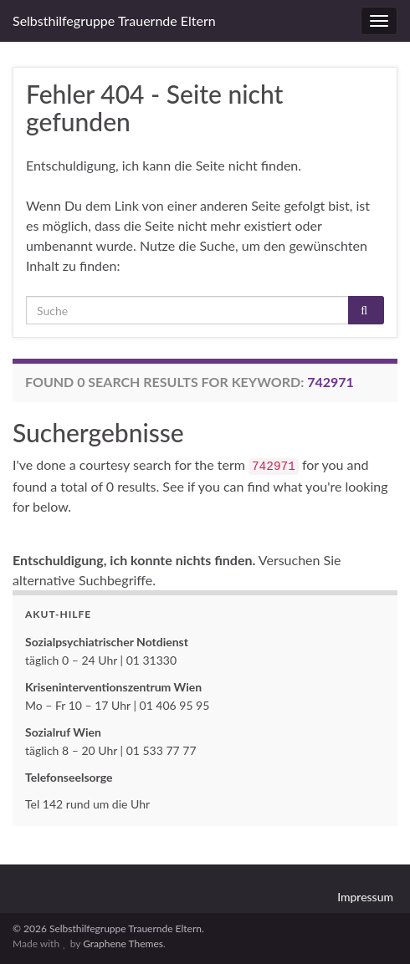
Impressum (365, 897)
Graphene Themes (123, 943)
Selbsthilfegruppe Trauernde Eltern (114, 20)
